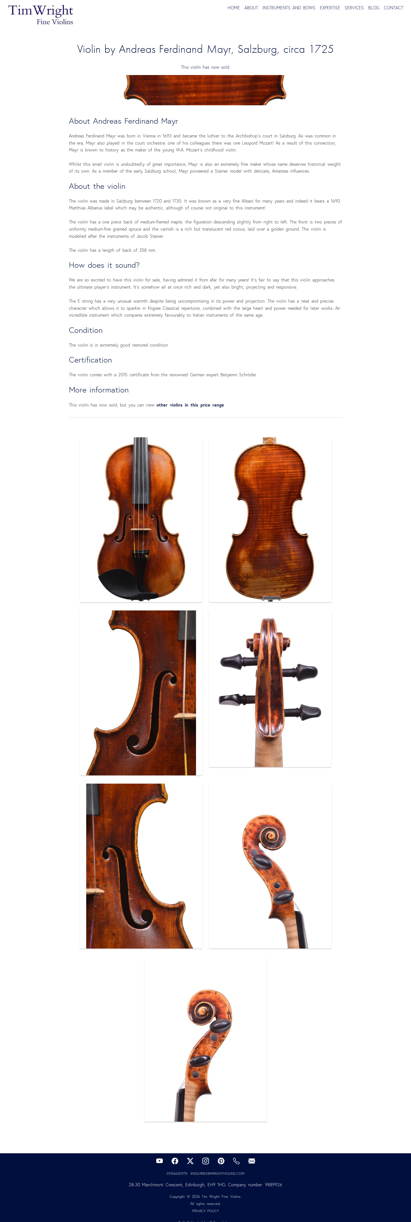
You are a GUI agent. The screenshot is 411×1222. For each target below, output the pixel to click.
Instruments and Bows (288, 7)
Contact (393, 7)
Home (234, 7)
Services (354, 7)
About (251, 7)
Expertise (330, 7)
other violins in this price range (190, 405)
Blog (373, 7)
